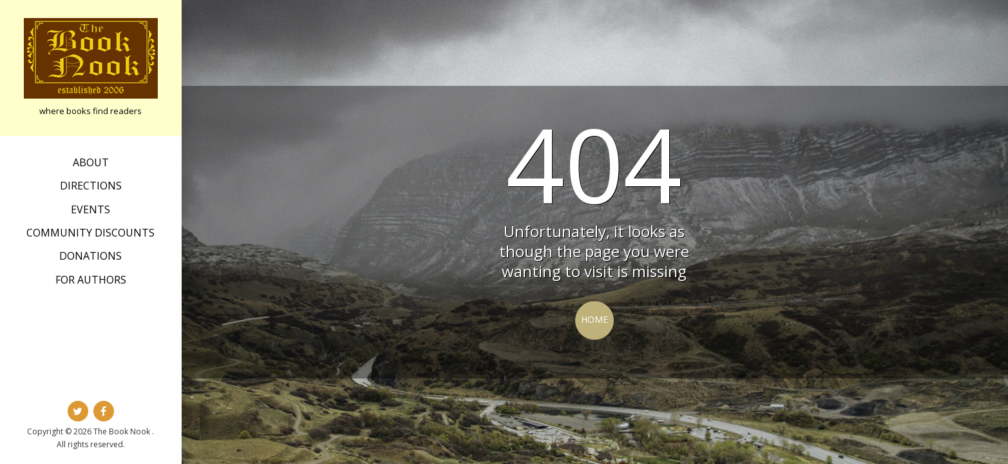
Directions (91, 186)
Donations (90, 256)
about (91, 162)
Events (90, 209)
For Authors (90, 280)
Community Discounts (90, 233)
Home (594, 319)
